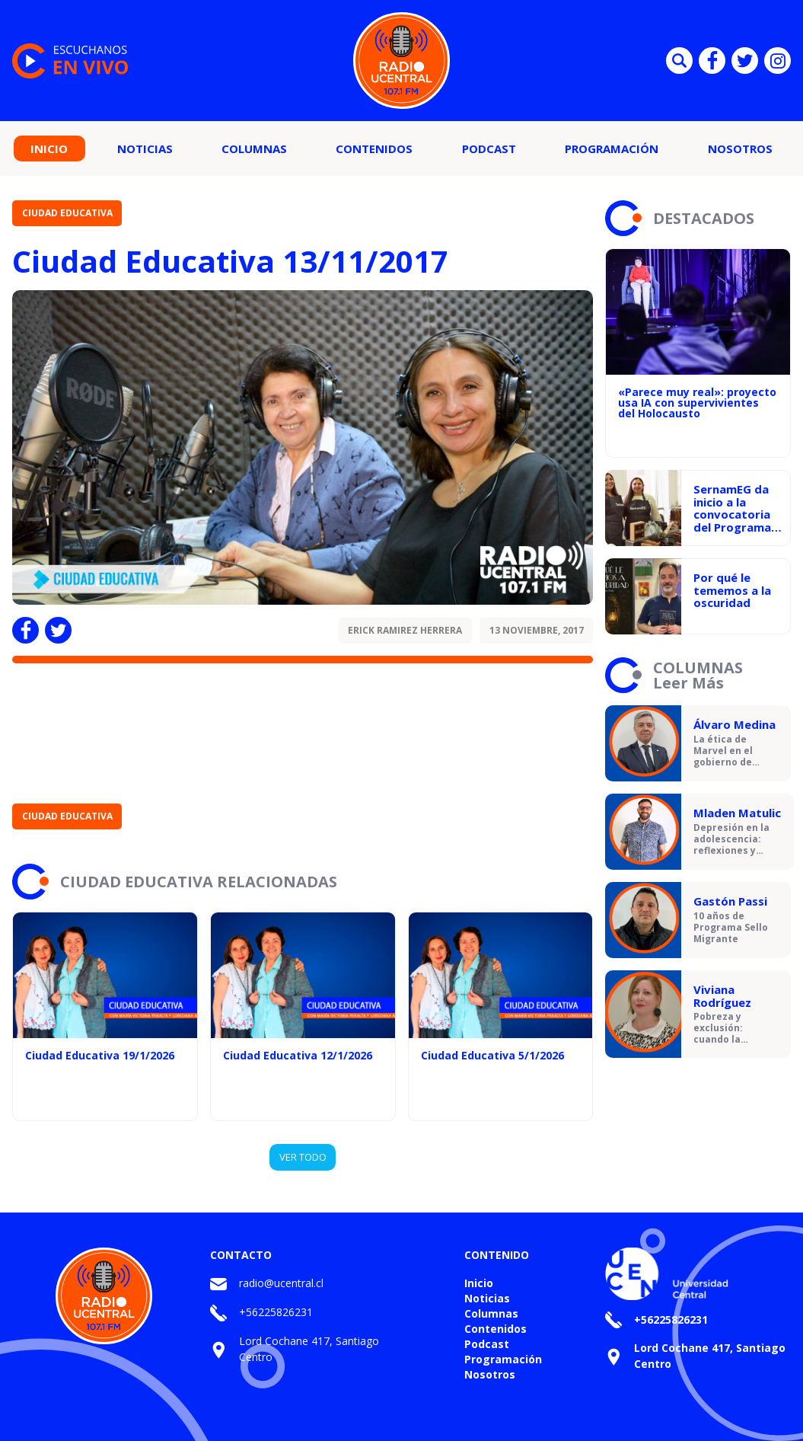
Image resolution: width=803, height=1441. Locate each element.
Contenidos (374, 148)
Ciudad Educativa (67, 212)
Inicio (49, 148)
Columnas (254, 148)
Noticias (145, 148)
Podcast (489, 148)
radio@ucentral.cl (281, 1283)
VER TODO (303, 1157)
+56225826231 (276, 1312)
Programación (611, 148)
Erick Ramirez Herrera (405, 630)
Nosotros (740, 148)
